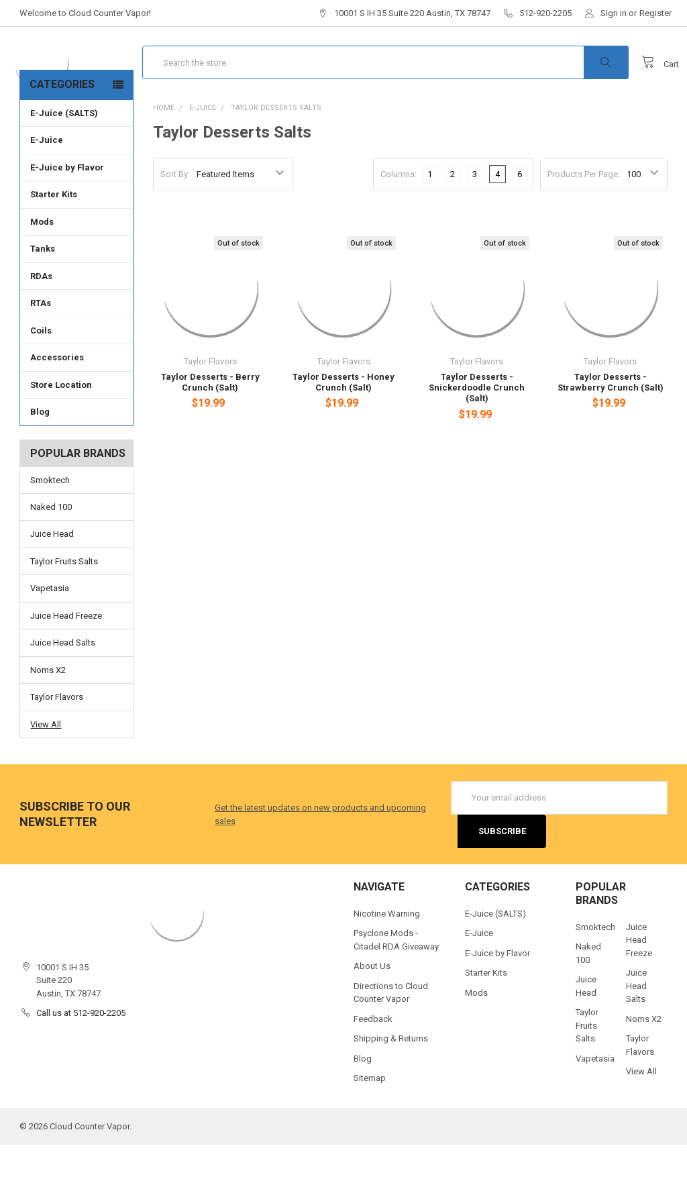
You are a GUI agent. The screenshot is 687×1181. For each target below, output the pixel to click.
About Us (372, 1002)
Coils (76, 366)
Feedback (373, 1054)
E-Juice (76, 176)
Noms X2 (48, 706)
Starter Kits (53, 230)
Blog (40, 448)
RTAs (40, 339)
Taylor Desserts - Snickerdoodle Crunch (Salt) (477, 423)
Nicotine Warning (387, 949)
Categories (62, 120)
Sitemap (370, 1114)
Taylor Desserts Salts (276, 143)
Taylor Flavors (56, 733)
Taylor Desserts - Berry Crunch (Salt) (210, 417)
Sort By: (175, 210)
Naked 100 (51, 542)
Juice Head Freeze (66, 651)
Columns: (398, 210)
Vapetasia (49, 624)
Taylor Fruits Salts (64, 597)
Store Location (61, 421)
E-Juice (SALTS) (64, 149)
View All (45, 760)
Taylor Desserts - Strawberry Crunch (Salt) (611, 417)
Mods (76, 258)
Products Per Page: (583, 210)
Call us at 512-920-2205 (80, 1049)
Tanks (76, 284)
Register (655, 13)
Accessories (76, 393)
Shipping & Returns (391, 1075)
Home (163, 143)
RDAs (41, 312)
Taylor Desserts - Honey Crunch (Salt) (343, 417)
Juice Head (52, 570)
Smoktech (50, 516)
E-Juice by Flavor (76, 203)
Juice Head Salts (62, 679)
